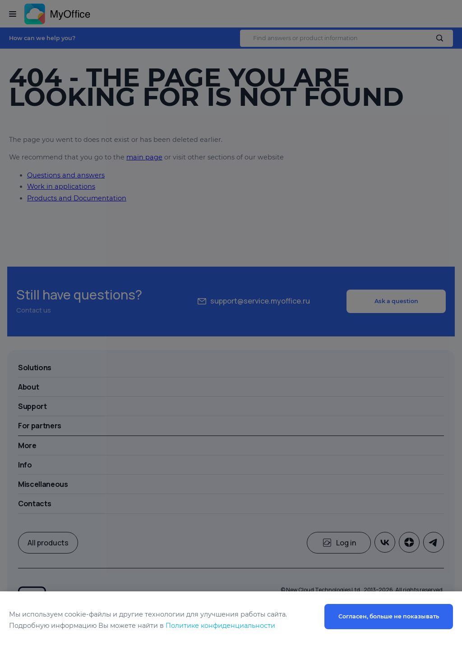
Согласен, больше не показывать (388, 616)
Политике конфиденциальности (220, 626)
